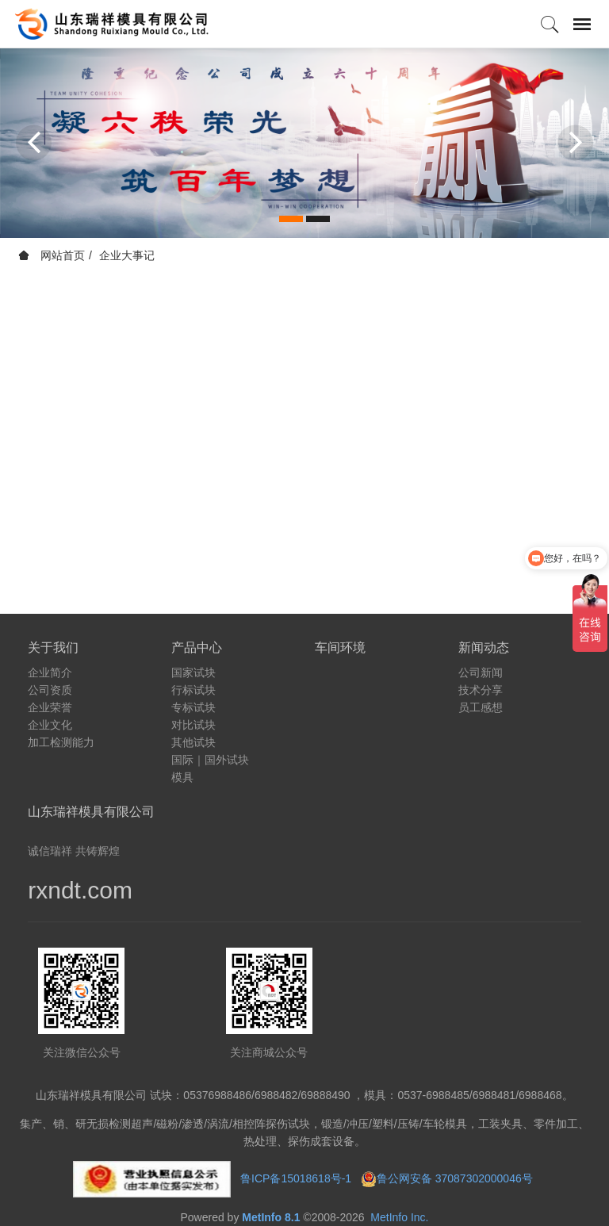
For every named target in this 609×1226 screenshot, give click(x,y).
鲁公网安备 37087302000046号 (456, 1177)
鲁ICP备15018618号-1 (295, 1177)
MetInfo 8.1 (271, 1217)
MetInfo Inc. (399, 1217)
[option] (304, 143)
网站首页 (51, 255)
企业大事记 (127, 255)
